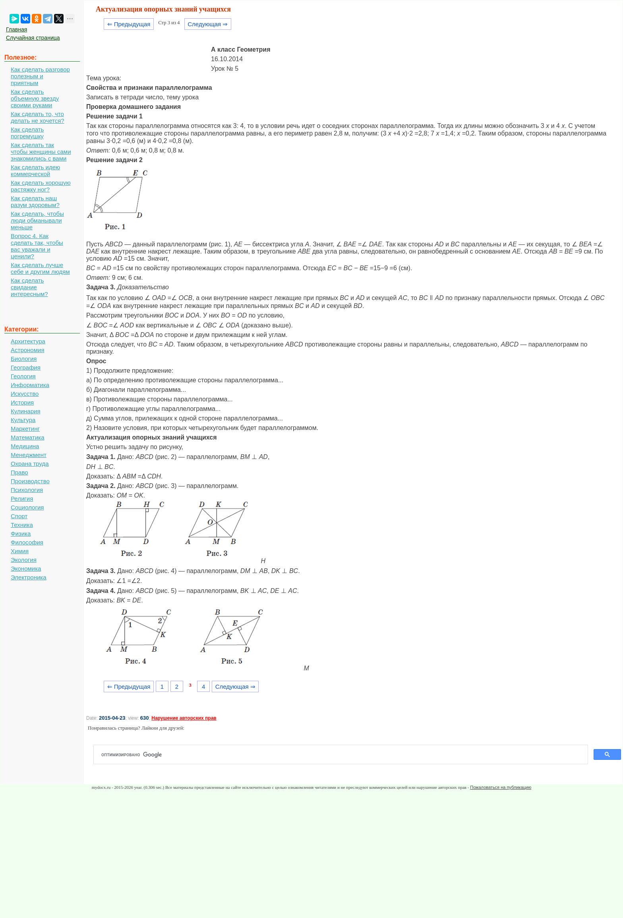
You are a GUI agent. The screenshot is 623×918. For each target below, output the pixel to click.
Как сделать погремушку (27, 132)
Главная (16, 29)
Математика (27, 437)
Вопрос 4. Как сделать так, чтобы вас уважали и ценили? (37, 246)
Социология (27, 507)
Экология (24, 559)
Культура (23, 419)
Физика (21, 533)
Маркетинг (25, 428)
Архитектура (28, 341)
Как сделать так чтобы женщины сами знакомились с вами (41, 151)
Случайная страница (33, 38)
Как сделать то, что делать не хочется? (37, 117)
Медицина (25, 446)
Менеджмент (28, 454)
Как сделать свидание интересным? (29, 287)
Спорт (19, 516)
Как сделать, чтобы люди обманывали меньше (37, 220)
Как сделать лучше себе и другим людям (40, 268)
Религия (22, 498)
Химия (20, 551)
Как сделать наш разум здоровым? (35, 201)
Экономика (26, 568)
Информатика (30, 385)
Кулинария (26, 411)
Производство (30, 481)
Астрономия (27, 350)
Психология (27, 489)
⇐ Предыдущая (129, 24)
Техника (22, 524)
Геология (23, 376)
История (22, 402)
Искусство (25, 393)
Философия (27, 542)
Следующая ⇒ (208, 24)
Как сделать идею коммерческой (35, 170)
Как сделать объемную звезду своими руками (35, 98)
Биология (24, 358)
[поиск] (343, 754)
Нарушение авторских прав (183, 718)
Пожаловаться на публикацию (500, 787)
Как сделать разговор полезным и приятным (40, 76)
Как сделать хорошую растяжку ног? (41, 186)
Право (19, 472)
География (26, 367)
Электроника (28, 577)
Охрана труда (30, 463)
